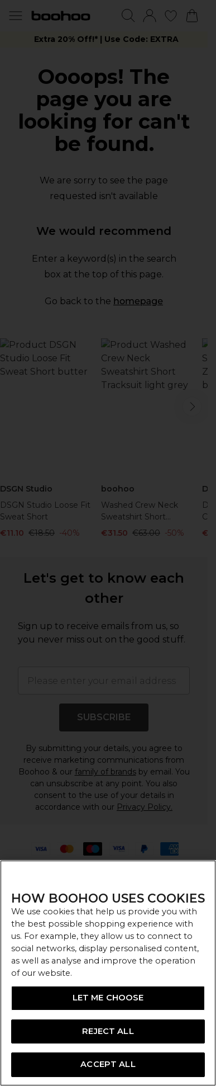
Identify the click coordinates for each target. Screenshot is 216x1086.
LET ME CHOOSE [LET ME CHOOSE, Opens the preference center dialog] (108, 998)
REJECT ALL (107, 1031)
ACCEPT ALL (107, 1064)
